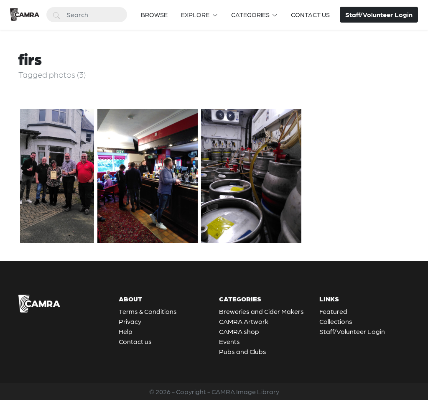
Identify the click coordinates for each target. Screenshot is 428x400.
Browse (154, 14)
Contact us (310, 14)
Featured (333, 311)
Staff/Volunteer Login (352, 331)
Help (125, 331)
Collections (335, 321)
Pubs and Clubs (242, 351)
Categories (251, 14)
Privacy (130, 321)
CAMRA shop (239, 331)
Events (229, 341)
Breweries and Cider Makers (261, 311)
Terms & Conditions (148, 311)
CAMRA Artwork (243, 321)
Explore (196, 14)
